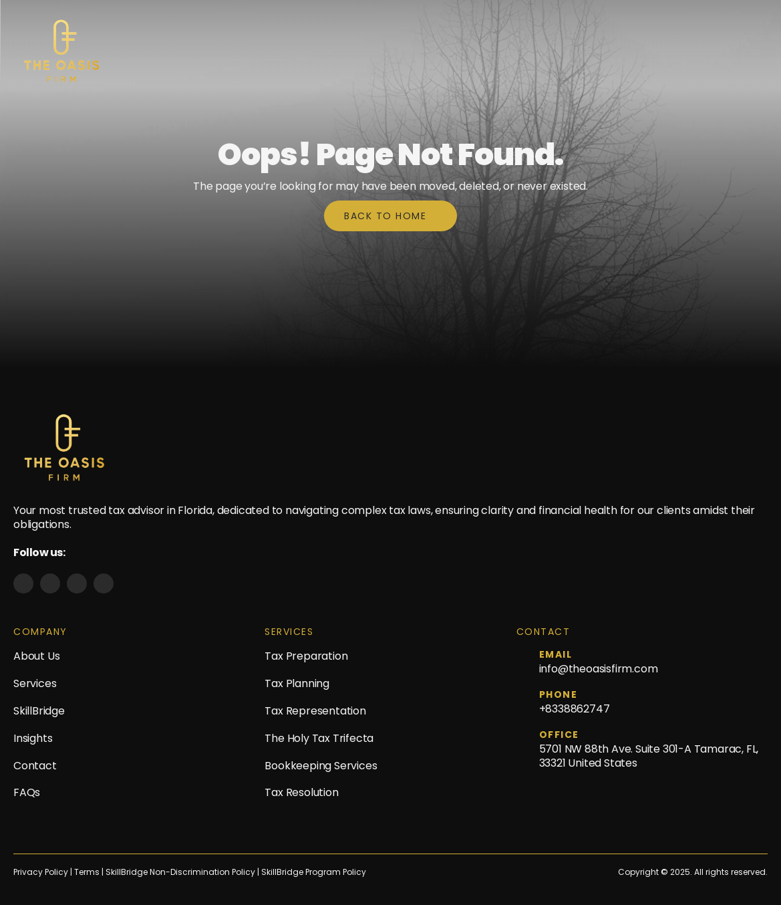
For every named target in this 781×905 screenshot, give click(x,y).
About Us (36, 656)
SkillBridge (39, 711)
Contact (35, 765)
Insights (32, 738)
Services (34, 683)
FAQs (26, 792)
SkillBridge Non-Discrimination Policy (180, 872)
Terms (88, 872)
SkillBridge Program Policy (313, 872)
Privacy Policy (40, 872)
